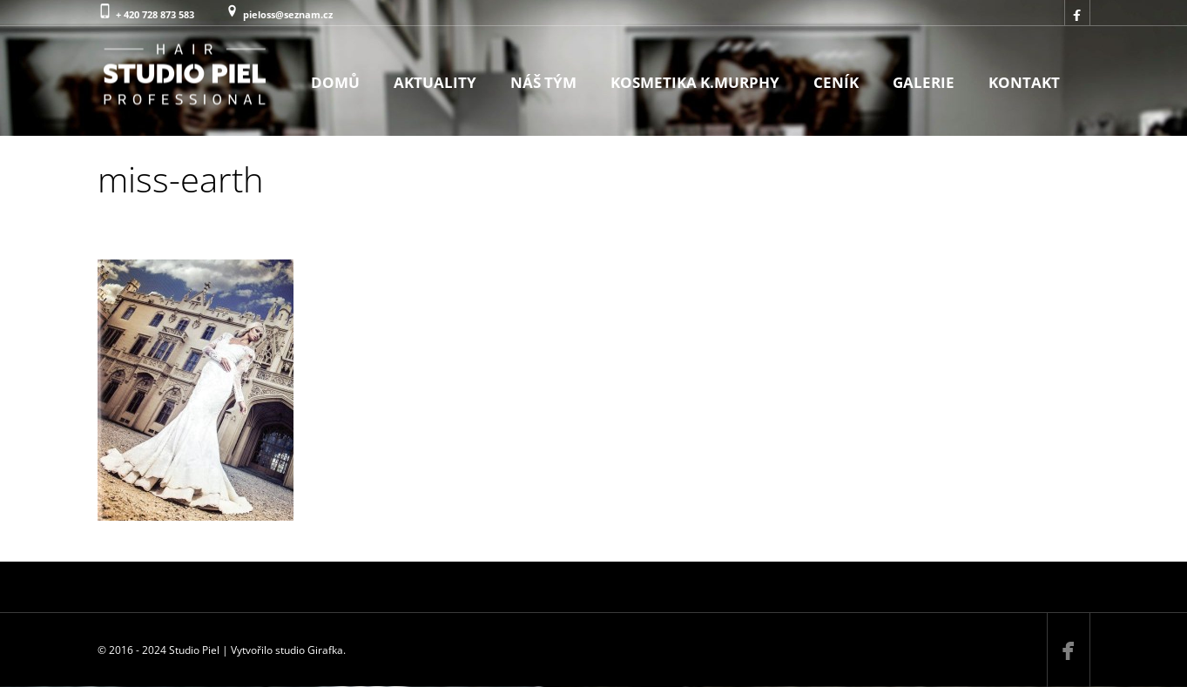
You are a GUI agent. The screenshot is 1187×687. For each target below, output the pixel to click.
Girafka (325, 650)
